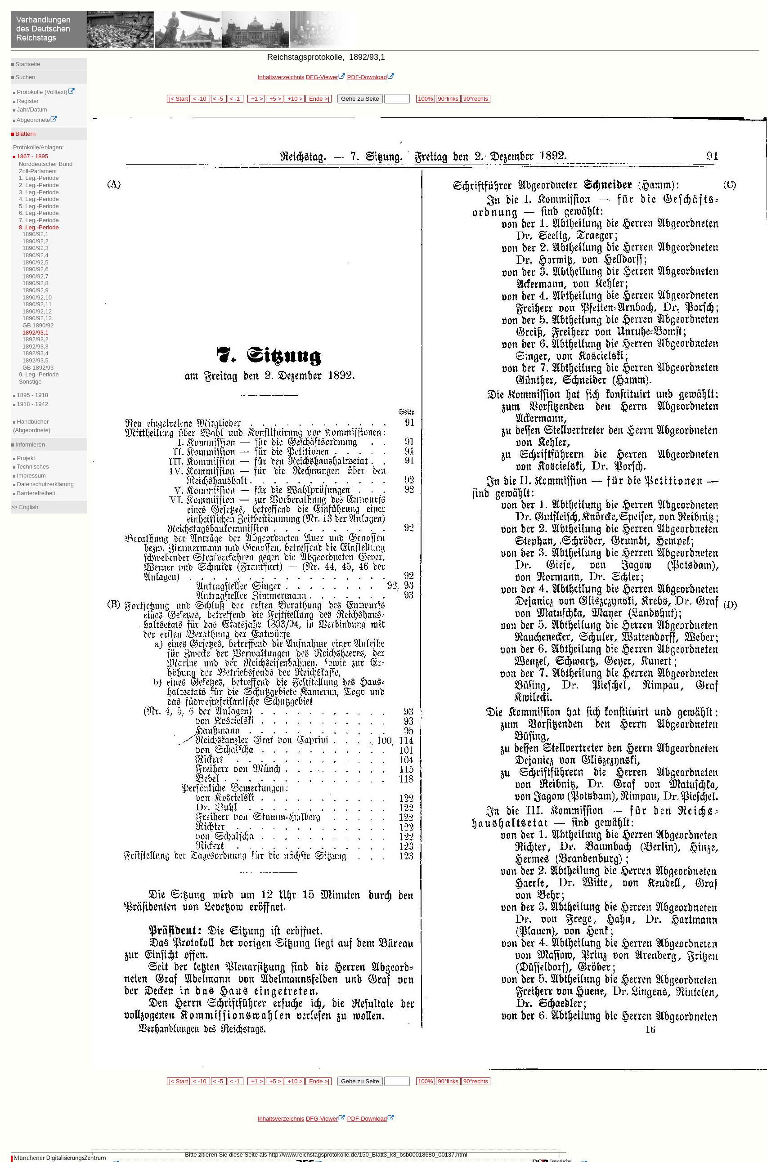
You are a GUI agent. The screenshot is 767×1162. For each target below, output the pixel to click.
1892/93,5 (35, 360)
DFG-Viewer (325, 77)
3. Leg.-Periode (39, 192)
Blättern (25, 133)
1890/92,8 (35, 283)
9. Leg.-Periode (39, 374)
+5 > (274, 98)
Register (27, 101)
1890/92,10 (37, 297)
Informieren (29, 444)
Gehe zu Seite (360, 98)
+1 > (256, 98)
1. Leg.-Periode (39, 177)
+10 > (294, 98)
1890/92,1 (35, 234)
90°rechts (475, 98)
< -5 (219, 98)
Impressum (30, 475)
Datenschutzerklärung (44, 484)
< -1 (235, 98)
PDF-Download (371, 77)
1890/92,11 (37, 304)
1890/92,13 (37, 318)
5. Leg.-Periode (39, 206)
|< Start (178, 98)
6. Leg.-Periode (39, 213)
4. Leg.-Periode (39, 199)
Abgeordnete (36, 119)
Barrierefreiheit (35, 493)
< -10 (200, 98)
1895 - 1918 (31, 395)
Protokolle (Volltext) (45, 92)
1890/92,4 (35, 255)
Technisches (32, 466)
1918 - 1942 (31, 404)
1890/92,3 (35, 248)
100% (426, 98)
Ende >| (318, 98)
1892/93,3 (35, 346)
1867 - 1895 (31, 156)
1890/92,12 (37, 311)
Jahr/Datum (31, 109)
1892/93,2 (35, 339)
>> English (24, 507)
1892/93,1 (35, 332)
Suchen (25, 77)
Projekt (25, 458)
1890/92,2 (35, 241)
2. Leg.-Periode (39, 185)
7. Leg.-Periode (39, 220)
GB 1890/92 (38, 325)
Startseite (27, 64)
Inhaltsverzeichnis (281, 77)
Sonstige (30, 381)
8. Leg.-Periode (39, 227)
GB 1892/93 (38, 367)
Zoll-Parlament (38, 171)
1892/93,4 (35, 353)
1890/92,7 (35, 276)
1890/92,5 (35, 262)
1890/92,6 (35, 269)
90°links (448, 98)
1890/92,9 (35, 290)
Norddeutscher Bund (45, 164)
